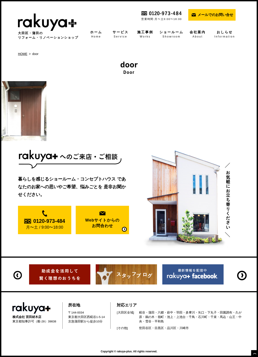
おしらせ (225, 34)
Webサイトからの (102, 223)
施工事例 (145, 34)
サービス (120, 34)
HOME (22, 54)
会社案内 (197, 34)
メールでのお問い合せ (215, 15)
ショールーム (171, 34)
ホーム (96, 34)
